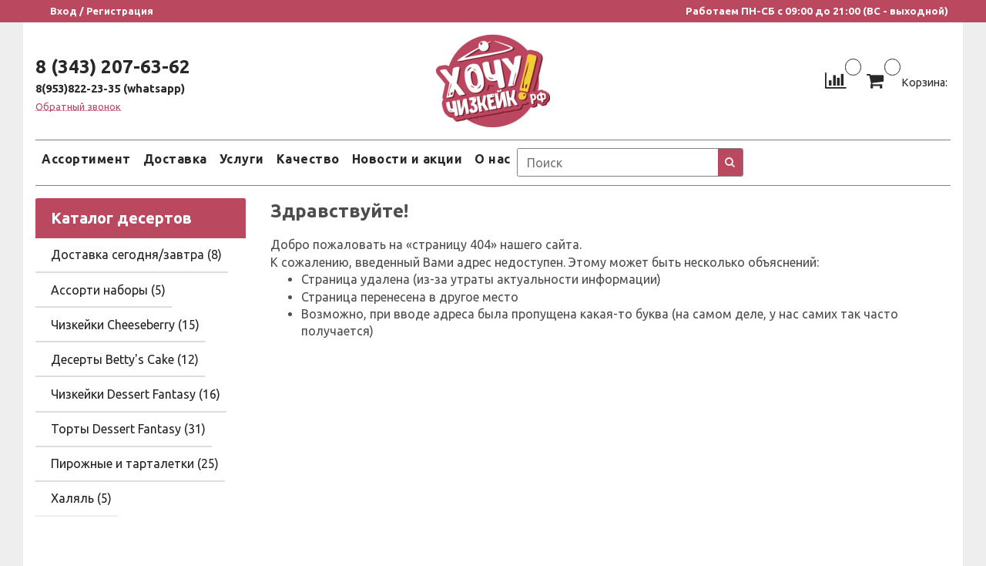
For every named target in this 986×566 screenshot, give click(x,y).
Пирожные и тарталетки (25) (135, 463)
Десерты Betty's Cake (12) (125, 359)
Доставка (175, 159)
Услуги (242, 159)
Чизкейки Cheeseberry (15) (125, 325)
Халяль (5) (81, 498)
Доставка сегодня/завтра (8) (136, 254)
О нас (493, 159)
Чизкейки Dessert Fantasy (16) (135, 394)
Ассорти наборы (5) (108, 290)
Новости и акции (407, 159)
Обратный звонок (78, 107)
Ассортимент (86, 159)
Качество (308, 159)
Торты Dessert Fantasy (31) (128, 429)
